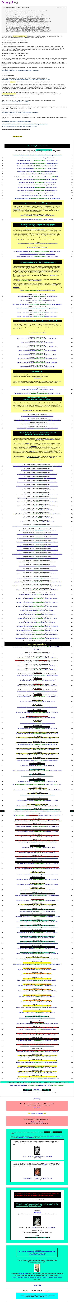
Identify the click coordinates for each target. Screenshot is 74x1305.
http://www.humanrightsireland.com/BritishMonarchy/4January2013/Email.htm (20, 70)
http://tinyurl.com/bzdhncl (8, 95)
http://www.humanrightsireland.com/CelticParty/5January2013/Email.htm (19, 126)
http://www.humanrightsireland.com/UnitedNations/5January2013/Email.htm (20, 112)
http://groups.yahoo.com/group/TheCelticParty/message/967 (16, 121)
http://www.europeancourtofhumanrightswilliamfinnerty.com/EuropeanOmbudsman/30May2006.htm (26, 79)
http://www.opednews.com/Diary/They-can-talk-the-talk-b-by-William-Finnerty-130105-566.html (24, 124)
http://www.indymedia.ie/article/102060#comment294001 (15, 101)
